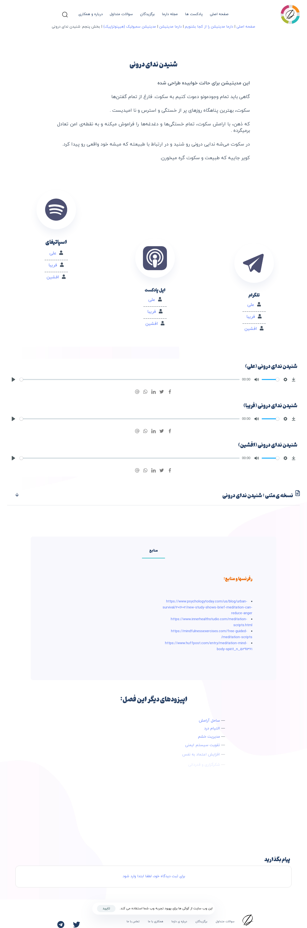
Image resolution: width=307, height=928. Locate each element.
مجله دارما (170, 14)
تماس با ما (133, 921)
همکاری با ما (155, 921)
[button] (65, 14)
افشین (252, 315)
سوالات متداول (121, 14)
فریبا (252, 303)
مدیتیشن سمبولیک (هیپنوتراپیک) (129, 26)
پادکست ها (194, 14)
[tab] (153, 495)
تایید (106, 908)
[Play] (13, 379)
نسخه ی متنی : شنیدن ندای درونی (157, 495)
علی (252, 291)
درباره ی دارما (179, 921)
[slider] (130, 379)
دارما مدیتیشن (170, 26)
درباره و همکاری (90, 14)
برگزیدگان (147, 14)
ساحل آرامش (209, 725)
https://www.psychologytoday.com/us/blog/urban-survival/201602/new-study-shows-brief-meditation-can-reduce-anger (207, 607)
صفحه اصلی (219, 14)
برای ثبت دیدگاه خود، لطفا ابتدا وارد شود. (153, 876)
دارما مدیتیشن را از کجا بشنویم (209, 26)
